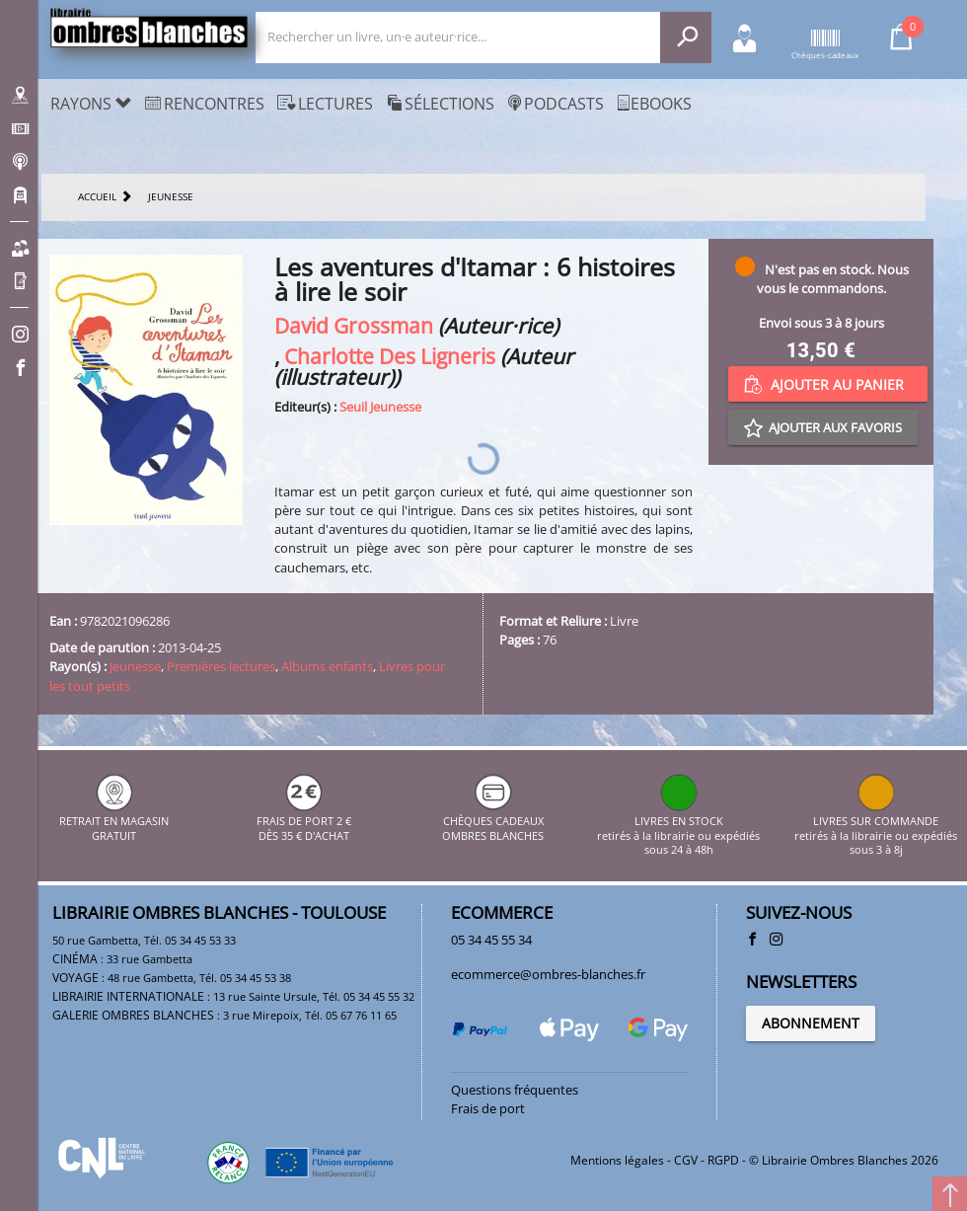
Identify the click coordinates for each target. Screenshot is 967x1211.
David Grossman (353, 325)
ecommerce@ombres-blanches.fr (548, 974)
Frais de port (488, 1108)
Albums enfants (327, 666)
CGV (686, 1160)
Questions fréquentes (514, 1089)
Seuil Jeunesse (380, 407)
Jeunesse (135, 666)
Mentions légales (617, 1160)
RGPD (723, 1160)
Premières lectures (221, 666)
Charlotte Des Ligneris (389, 355)
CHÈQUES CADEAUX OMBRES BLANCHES (493, 821)
